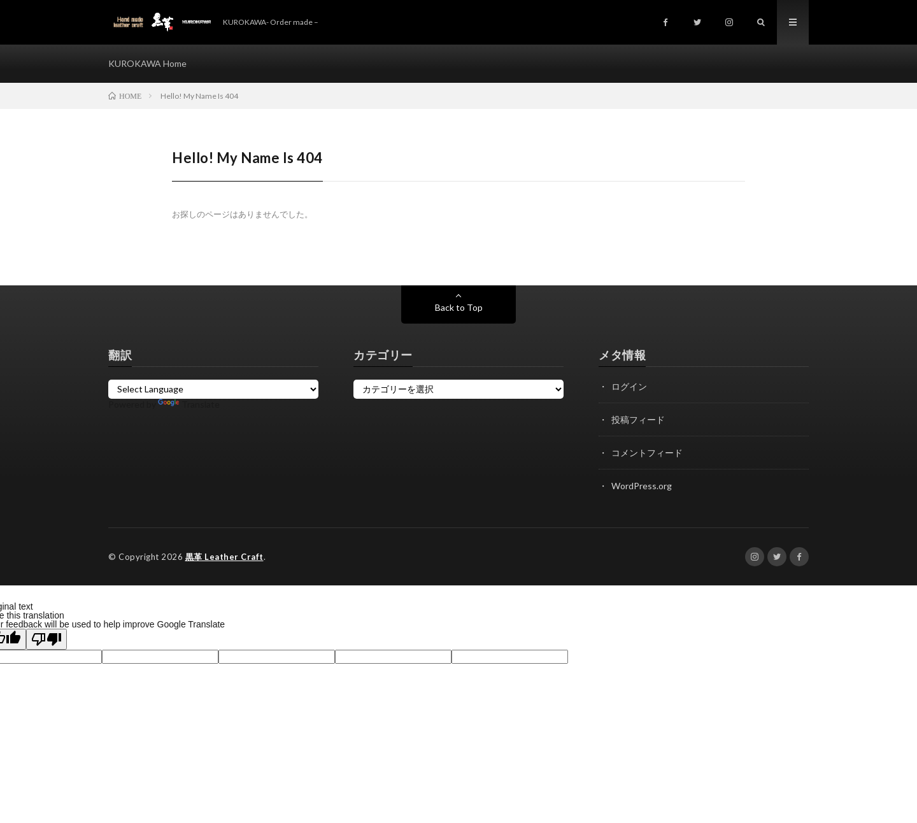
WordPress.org (641, 485)
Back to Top (459, 307)
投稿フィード (638, 419)
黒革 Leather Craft (224, 557)
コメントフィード (647, 452)
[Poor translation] (46, 639)
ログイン (629, 386)
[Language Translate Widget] (213, 389)
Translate (189, 404)
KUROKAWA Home (147, 63)
